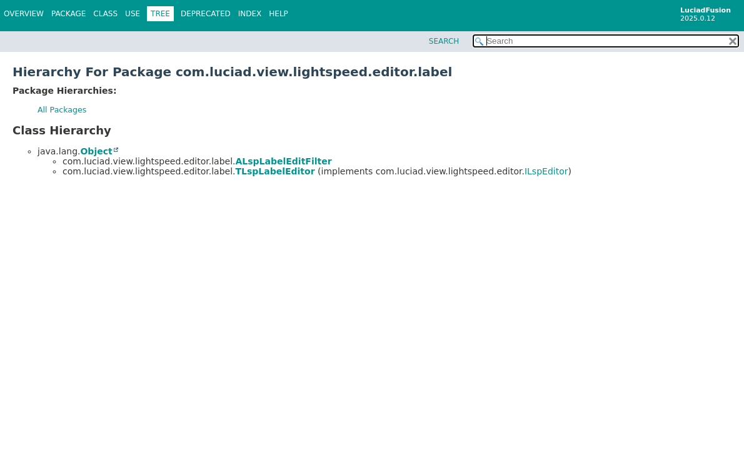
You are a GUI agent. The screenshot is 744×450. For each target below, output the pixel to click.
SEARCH (444, 41)
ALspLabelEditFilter (283, 161)
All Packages (62, 109)
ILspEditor (546, 171)
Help (278, 13)
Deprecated (206, 13)
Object (96, 151)
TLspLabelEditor (274, 171)
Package (68, 13)
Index (250, 13)
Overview (24, 13)
